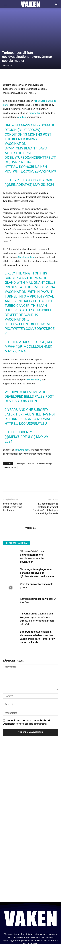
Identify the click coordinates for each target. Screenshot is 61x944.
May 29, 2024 (15, 324)
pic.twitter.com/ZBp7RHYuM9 (30, 145)
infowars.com (22, 423)
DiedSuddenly (34, 353)
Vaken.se (30, 501)
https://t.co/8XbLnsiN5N (26, 140)
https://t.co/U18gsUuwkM (27, 297)
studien (22, 90)
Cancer (31, 437)
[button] (5, 4)
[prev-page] (5, 623)
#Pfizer (18, 112)
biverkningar (20, 437)
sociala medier (10, 440)
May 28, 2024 (43, 158)
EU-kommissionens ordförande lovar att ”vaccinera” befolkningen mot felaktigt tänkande (45, 482)
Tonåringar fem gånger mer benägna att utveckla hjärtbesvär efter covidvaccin (37, 546)
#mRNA (32, 112)
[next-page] (10, 623)
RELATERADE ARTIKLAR (16, 516)
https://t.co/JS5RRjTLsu (26, 397)
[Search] (56, 4)
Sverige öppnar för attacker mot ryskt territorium (12, 480)
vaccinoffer (34, 86)
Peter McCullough (44, 437)
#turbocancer (27, 131)
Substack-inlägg (26, 230)
